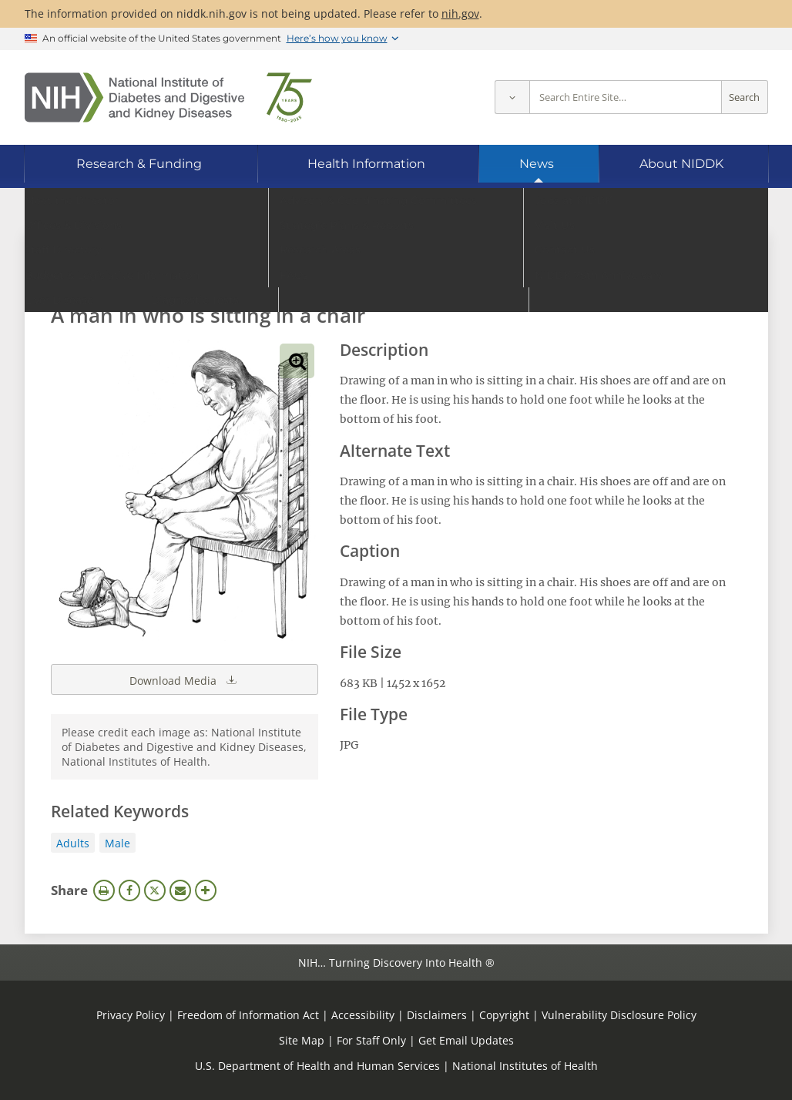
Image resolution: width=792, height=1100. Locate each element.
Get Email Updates (466, 1040)
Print (104, 890)
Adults (72, 843)
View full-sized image (297, 361)
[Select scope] (512, 97)
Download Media (184, 679)
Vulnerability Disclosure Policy (619, 1015)
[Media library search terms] (373, 273)
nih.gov (460, 13)
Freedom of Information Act (248, 1015)
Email (180, 890)
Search (744, 97)
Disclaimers (437, 1015)
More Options (205, 890)
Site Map (301, 1040)
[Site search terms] (625, 97)
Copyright (504, 1015)
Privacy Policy (130, 1015)
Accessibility (362, 1015)
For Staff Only (371, 1040)
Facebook (129, 890)
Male (117, 843)
